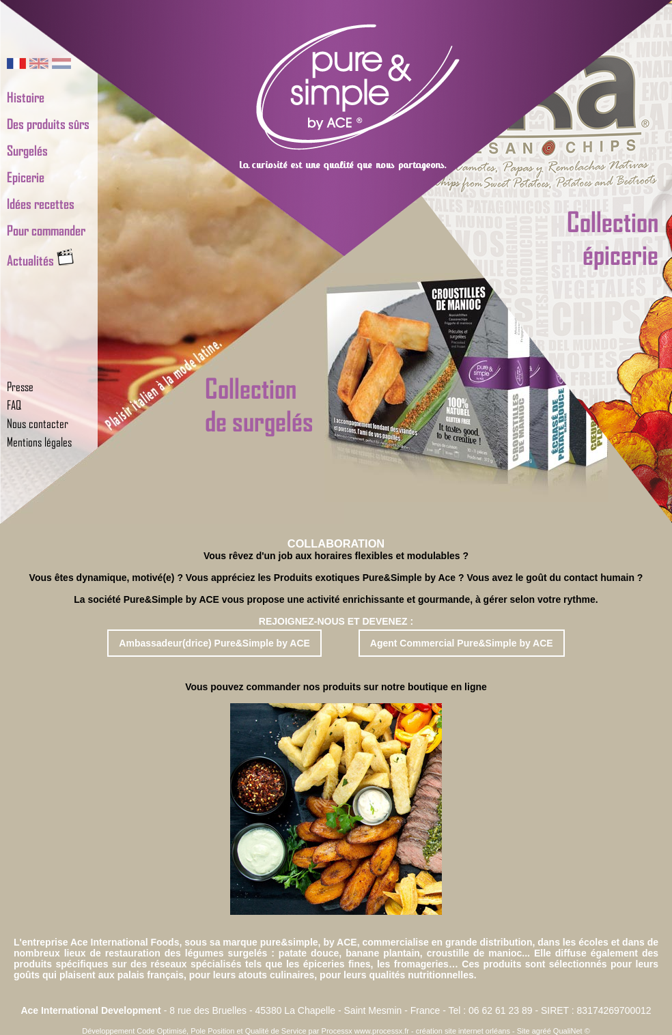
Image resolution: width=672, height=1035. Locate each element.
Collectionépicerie (612, 237)
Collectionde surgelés (259, 404)
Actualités (40, 260)
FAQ (14, 404)
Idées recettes (40, 203)
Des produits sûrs (48, 123)
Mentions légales (39, 441)
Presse (20, 386)
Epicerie (25, 177)
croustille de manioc (474, 953)
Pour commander (46, 230)
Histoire (25, 97)
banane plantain (383, 953)
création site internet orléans (463, 1031)
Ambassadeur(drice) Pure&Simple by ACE (214, 643)
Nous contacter (37, 423)
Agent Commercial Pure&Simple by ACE (461, 643)
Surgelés (27, 150)
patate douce (309, 953)
